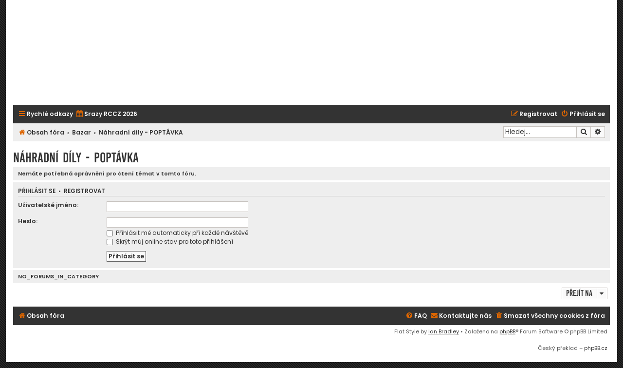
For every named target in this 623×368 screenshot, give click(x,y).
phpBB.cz (595, 348)
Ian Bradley (443, 331)
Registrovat (84, 191)
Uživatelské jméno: (48, 205)
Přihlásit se (36, 191)
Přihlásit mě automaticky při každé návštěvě (177, 233)
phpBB (507, 331)
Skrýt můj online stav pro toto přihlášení (170, 241)
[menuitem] (106, 114)
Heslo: (27, 221)
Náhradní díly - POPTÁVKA (76, 157)
